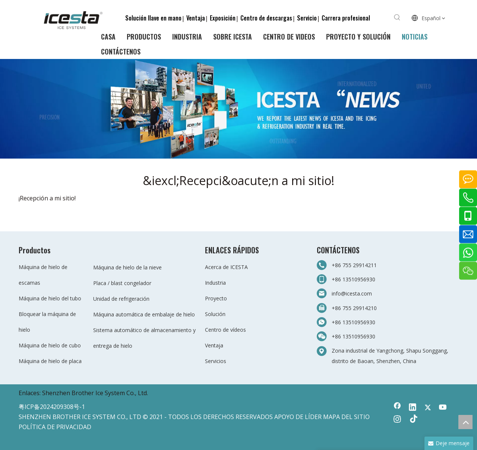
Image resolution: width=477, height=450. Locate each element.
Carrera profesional (346, 17)
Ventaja (195, 17)
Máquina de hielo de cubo (50, 345)
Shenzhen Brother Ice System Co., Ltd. (95, 393)
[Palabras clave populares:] (397, 17)
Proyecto (216, 298)
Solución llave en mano (153, 17)
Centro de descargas (266, 17)
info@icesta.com (352, 293)
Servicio (307, 17)
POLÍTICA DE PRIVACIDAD (55, 427)
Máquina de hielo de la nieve (127, 267)
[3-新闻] (238, 109)
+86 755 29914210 (354, 308)
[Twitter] (428, 408)
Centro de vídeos (225, 329)
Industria (215, 282)
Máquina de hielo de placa (50, 361)
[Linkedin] (412, 408)
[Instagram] (397, 420)
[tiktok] (412, 420)
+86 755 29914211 (354, 265)
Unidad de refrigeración (121, 298)
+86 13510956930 (353, 279)
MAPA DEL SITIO (346, 417)
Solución (215, 314)
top (465, 422)
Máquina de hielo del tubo (50, 298)
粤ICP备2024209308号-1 (52, 407)
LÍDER (313, 417)
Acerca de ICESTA (226, 267)
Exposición (223, 17)
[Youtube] (443, 408)
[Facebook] (397, 408)
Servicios (215, 361)
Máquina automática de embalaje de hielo (144, 314)
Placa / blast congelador (122, 283)
